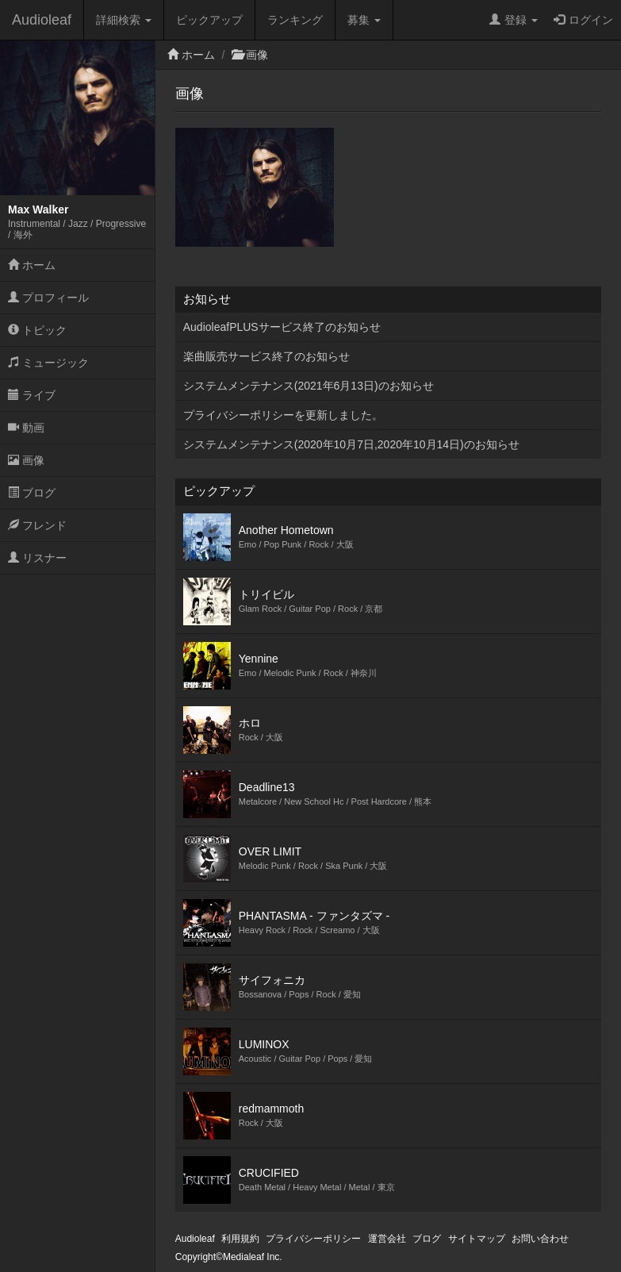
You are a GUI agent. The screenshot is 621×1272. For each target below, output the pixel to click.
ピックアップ (209, 19)
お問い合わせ (540, 1238)
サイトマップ (476, 1238)
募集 (364, 19)
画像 (26, 460)
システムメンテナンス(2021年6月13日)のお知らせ (308, 385)
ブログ (32, 492)
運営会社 (387, 1238)
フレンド (37, 525)
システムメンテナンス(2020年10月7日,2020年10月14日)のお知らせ (351, 444)
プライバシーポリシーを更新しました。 (283, 415)
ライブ (32, 395)
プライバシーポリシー (313, 1238)
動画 (26, 427)
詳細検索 (123, 19)
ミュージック (48, 362)
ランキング (295, 19)
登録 (513, 19)
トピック (37, 330)
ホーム (32, 265)
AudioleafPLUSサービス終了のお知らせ (282, 327)
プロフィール (48, 297)
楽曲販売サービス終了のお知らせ (266, 356)
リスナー (37, 557)
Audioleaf (41, 20)
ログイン (583, 19)
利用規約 (240, 1238)
